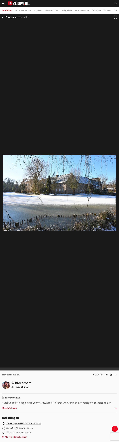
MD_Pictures (23, 387)
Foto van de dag (82, 10)
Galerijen (96, 10)
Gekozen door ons (23, 10)
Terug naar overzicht (15, 17)
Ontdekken (7, 10)
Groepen (108, 10)
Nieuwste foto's (51, 10)
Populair (37, 10)
